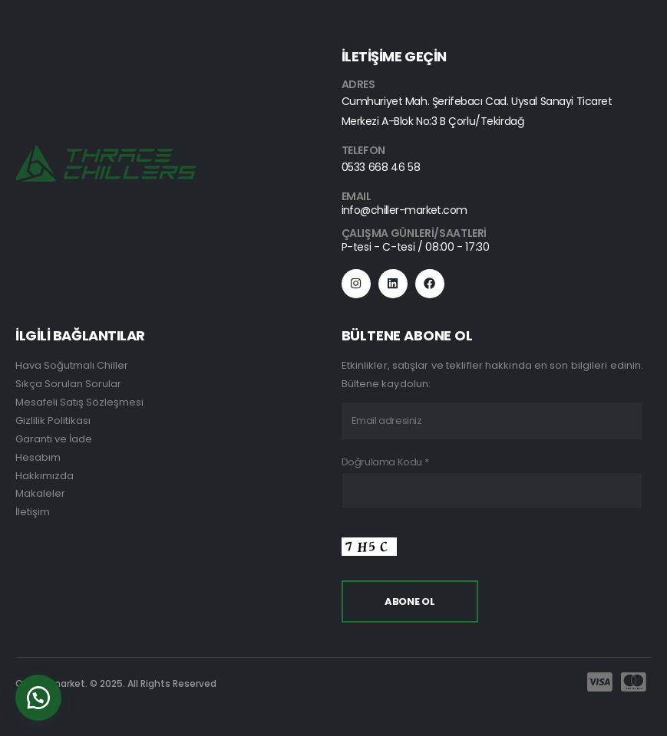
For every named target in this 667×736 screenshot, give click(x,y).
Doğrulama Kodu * (385, 462)
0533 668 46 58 (381, 167)
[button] (38, 698)
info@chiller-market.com (404, 210)
